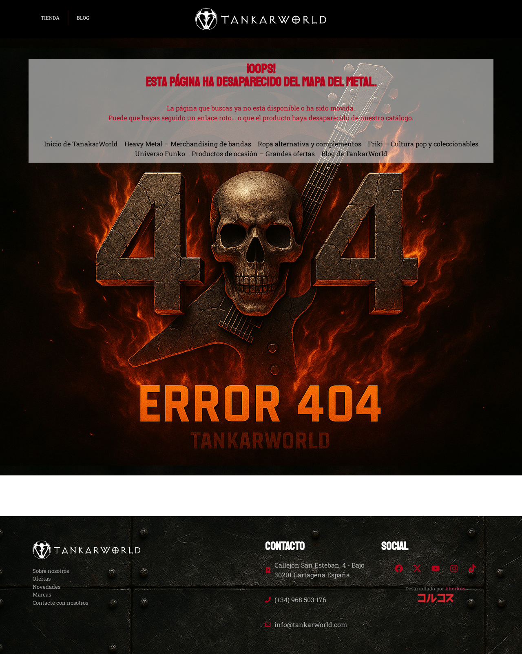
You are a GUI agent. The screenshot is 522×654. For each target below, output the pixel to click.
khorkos (455, 588)
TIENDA (50, 17)
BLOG (83, 17)
